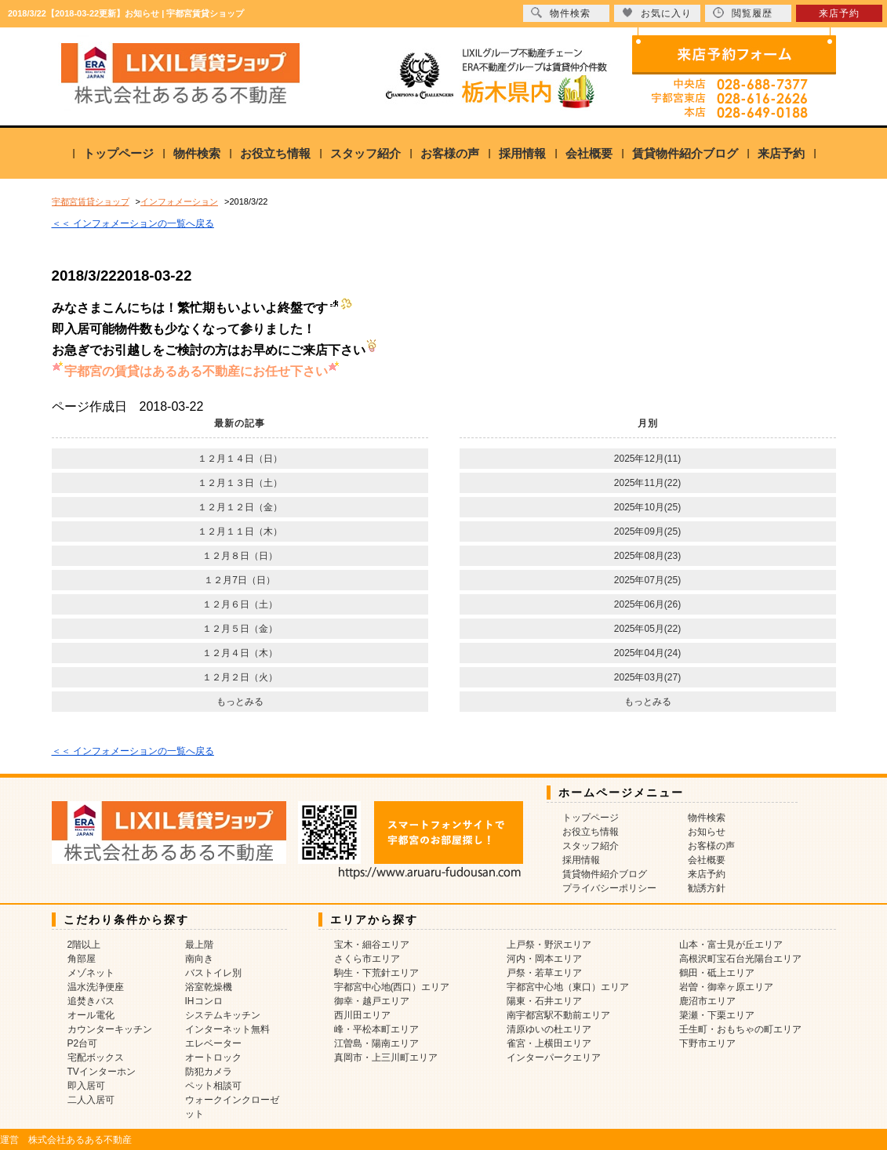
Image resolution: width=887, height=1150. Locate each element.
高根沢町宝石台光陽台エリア (740, 958)
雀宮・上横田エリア (549, 1043)
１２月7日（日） (239, 580)
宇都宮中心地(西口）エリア (392, 986)
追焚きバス (91, 1001)
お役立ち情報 (275, 153)
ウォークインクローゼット (232, 1106)
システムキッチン (222, 1015)
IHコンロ (204, 1001)
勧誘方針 (706, 888)
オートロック (213, 1057)
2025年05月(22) (647, 628)
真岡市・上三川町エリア (386, 1057)
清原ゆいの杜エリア (549, 1029)
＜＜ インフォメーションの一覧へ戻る (133, 223)
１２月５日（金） (240, 628)
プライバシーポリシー (609, 888)
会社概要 (589, 153)
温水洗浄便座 (95, 986)
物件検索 (196, 153)
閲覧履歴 (742, 13)
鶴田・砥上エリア (716, 972)
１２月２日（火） (240, 677)
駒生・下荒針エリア (376, 972)
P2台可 (82, 1043)
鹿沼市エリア (707, 1001)
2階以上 (84, 944)
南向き (199, 958)
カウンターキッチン (109, 1029)
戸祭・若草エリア (544, 972)
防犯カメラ (208, 1071)
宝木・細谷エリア (371, 944)
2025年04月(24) (647, 653)
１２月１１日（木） (240, 531)
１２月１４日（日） (240, 458)
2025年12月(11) (647, 458)
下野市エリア (707, 1043)
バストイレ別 (213, 972)
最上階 (199, 944)
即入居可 (86, 1085)
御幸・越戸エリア (371, 1001)
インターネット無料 (227, 1029)
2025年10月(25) (647, 507)
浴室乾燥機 (208, 986)
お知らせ (706, 831)
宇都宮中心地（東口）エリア (568, 986)
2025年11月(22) (647, 482)
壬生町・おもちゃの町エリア (740, 1029)
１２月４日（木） (240, 653)
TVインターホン (101, 1071)
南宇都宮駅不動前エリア (558, 1015)
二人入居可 (91, 1099)
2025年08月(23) (647, 555)
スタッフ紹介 (365, 153)
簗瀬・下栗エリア (716, 1015)
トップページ (118, 153)
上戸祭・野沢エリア (549, 944)
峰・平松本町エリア (376, 1029)
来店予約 (781, 153)
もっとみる (240, 701)
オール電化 (91, 1015)
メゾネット (91, 972)
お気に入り (657, 13)
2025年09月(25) (647, 531)
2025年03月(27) (647, 677)
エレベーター (213, 1043)
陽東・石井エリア (544, 1001)
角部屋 (81, 958)
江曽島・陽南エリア (376, 1043)
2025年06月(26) (647, 604)
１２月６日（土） (240, 604)
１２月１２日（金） (240, 507)
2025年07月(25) (647, 580)
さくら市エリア (367, 958)
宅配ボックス (95, 1057)
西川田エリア (362, 1015)
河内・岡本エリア (544, 958)
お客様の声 (449, 153)
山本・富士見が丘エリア (731, 944)
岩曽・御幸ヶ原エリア (726, 986)
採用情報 (522, 153)
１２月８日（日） (240, 555)
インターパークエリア (554, 1057)
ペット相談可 (213, 1085)
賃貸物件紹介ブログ (685, 153)
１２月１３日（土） (240, 482)
